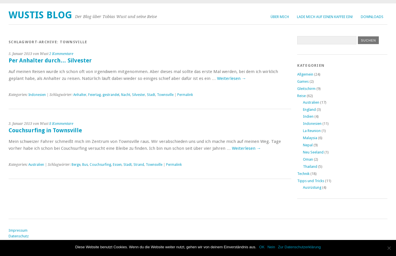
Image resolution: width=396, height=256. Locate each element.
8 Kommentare (61, 124)
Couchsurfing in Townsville (45, 130)
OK (262, 247)
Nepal (308, 145)
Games (303, 81)
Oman (308, 159)
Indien (308, 116)
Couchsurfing (100, 165)
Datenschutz (19, 236)
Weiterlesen (231, 78)
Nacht (125, 95)
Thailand (310, 166)
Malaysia (310, 138)
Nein (271, 247)
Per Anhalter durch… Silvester (50, 60)
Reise (301, 96)
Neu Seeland (313, 152)
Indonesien (37, 95)
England (309, 109)
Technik (303, 174)
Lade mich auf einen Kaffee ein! (325, 17)
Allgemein (305, 74)
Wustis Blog (40, 15)
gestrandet (111, 95)
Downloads (372, 17)
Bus (85, 165)
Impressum (18, 230)
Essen (117, 165)
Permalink (185, 95)
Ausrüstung (312, 187)
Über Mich (280, 17)
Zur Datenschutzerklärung (299, 247)
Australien (36, 165)
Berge (76, 165)
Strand (138, 165)
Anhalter (79, 95)
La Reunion (312, 131)
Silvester (138, 95)
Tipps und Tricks (310, 181)
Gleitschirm (306, 88)
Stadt (151, 95)
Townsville (165, 95)
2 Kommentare (61, 54)
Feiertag (94, 95)
